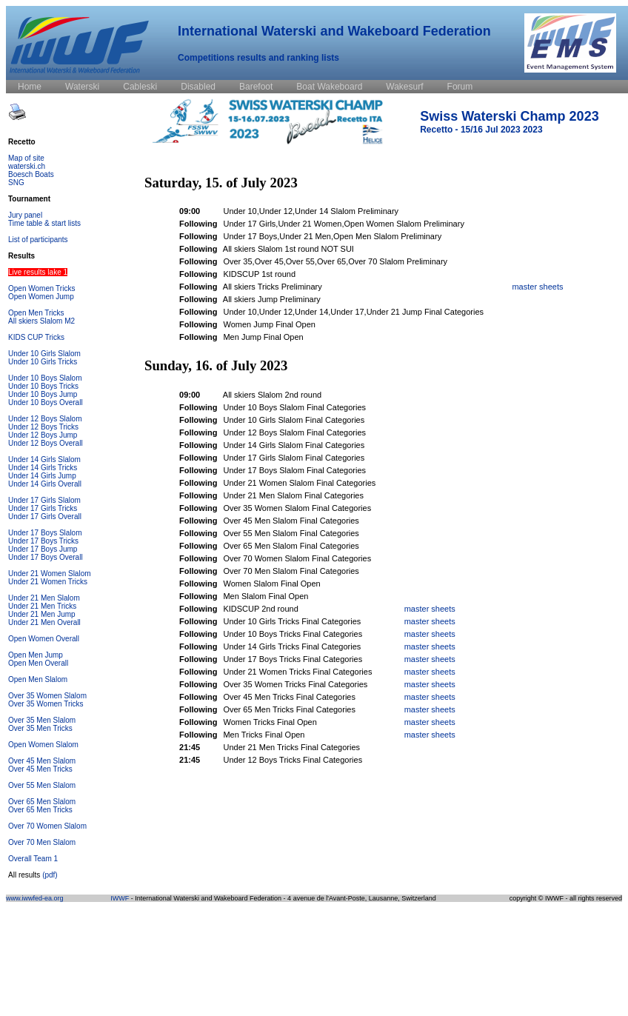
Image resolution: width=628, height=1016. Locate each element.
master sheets (537, 286)
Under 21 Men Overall (44, 622)
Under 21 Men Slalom (44, 598)
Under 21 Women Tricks (47, 582)
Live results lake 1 (37, 272)
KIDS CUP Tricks (36, 337)
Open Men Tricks (36, 313)
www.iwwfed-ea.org (35, 898)
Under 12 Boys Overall (45, 443)
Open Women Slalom (43, 745)
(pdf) (50, 875)
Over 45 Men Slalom (42, 761)
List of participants (38, 239)
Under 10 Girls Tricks (42, 362)
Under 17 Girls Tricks (42, 508)
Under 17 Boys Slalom (45, 533)
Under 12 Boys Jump (42, 435)
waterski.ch (26, 166)
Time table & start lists (44, 223)
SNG (16, 182)
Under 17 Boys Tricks (43, 541)
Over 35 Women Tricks (46, 704)
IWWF (119, 898)
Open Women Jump (41, 297)
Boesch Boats (31, 174)
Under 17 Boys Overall (45, 557)
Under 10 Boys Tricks (43, 386)
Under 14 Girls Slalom (44, 459)
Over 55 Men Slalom (42, 785)
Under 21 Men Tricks (42, 606)
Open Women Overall (43, 639)
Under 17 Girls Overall (44, 516)
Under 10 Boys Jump (42, 394)
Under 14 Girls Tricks (42, 468)
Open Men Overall (38, 663)
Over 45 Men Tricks (40, 769)
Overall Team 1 (33, 859)
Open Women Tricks (41, 288)
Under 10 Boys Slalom (45, 378)
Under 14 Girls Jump (42, 476)
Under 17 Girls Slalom (44, 500)
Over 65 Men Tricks (40, 810)
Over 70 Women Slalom (47, 826)
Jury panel (25, 215)
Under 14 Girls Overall (44, 484)
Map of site (26, 158)
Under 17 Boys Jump (42, 549)
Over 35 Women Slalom (47, 696)
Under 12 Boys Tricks (43, 427)
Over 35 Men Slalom (42, 720)
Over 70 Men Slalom (42, 842)
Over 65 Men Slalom (42, 802)
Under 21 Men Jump (42, 614)
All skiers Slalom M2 (41, 321)
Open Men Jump (35, 655)
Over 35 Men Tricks (40, 728)
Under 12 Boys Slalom (45, 419)
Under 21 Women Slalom (49, 573)
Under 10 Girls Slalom (44, 354)
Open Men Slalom (37, 679)
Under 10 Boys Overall (45, 402)
